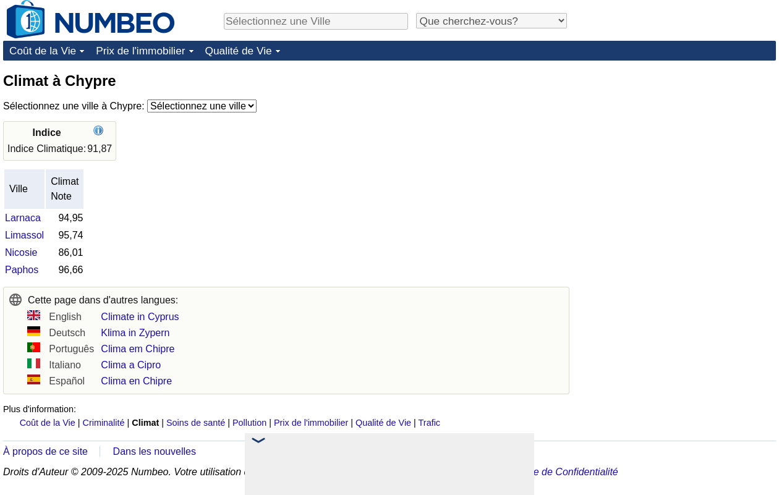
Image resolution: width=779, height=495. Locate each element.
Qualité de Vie (238, 50)
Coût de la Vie (42, 50)
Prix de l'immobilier (140, 50)
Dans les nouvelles (154, 451)
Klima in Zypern (135, 333)
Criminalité (104, 423)
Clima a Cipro (131, 365)
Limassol (24, 235)
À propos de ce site (45, 451)
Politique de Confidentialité (559, 472)
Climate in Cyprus (140, 316)
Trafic (429, 423)
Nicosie (21, 252)
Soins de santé (195, 423)
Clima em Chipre (137, 349)
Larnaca (23, 218)
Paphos (21, 269)
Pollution (249, 423)
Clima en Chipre (136, 381)
